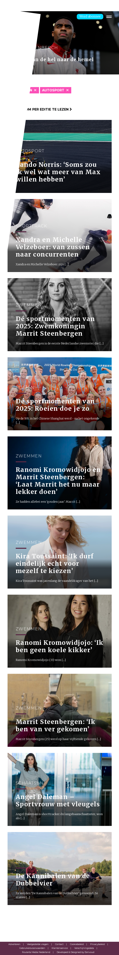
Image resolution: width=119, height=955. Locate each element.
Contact (59, 944)
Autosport (53, 90)
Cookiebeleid (77, 944)
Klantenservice (60, 948)
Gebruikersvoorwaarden (32, 948)
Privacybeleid (97, 944)
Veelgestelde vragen (38, 944)
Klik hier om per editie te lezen (40, 109)
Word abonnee (90, 16)
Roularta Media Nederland (36, 952)
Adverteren (14, 944)
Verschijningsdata (84, 948)
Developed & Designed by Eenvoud (75, 952)
